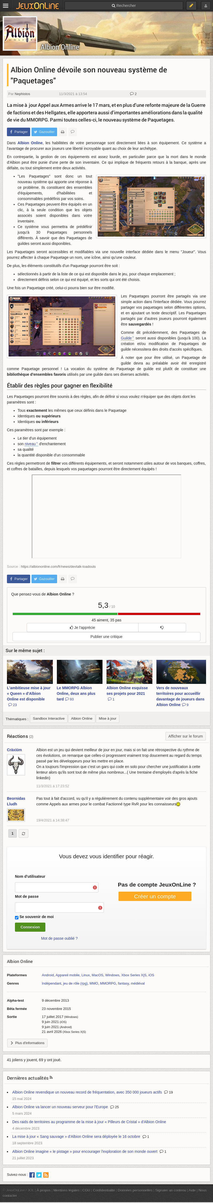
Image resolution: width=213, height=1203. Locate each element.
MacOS (97, 975)
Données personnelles (135, 1190)
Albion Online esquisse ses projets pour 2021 (127, 693)
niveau (30, 444)
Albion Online (60, 47)
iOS (151, 975)
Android (48, 975)
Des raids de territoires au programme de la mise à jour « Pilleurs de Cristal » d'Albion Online (89, 1122)
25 (114, 1107)
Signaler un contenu (170, 1190)
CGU (86, 1190)
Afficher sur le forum (185, 736)
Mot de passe (27, 896)
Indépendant (51, 983)
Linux (85, 975)
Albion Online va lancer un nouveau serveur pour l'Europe (60, 1107)
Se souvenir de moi (36, 917)
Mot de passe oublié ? (59, 938)
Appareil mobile (68, 975)
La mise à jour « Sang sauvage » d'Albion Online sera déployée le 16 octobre (76, 1136)
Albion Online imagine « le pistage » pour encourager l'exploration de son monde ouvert (84, 1151)
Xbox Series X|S (134, 975)
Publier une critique (106, 636)
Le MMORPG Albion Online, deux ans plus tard (76, 693)
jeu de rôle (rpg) (75, 983)
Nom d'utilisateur (30, 876)
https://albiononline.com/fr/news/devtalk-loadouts (58, 567)
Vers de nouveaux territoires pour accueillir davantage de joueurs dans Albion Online (180, 696)
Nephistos (22, 94)
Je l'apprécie (82, 627)
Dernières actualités (28, 1078)
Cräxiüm (14, 750)
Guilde (126, 338)
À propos (44, 1190)
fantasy (123, 983)
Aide (192, 1190)
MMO (94, 983)
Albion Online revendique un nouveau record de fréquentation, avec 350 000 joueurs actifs (87, 1092)
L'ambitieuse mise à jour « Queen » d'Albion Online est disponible (28, 696)
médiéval (138, 983)
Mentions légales (66, 1190)
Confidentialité (104, 1190)
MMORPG (108, 983)
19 (168, 1092)
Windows (112, 975)
